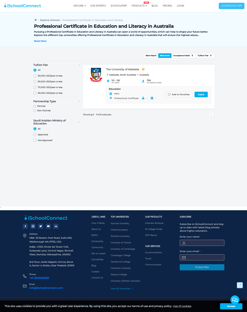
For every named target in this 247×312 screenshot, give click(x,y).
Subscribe (202, 267)
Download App (231, 6)
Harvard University (120, 223)
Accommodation (153, 252)
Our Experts (98, 6)
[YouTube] (48, 226)
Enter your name (190, 236)
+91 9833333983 (39, 278)
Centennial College (120, 262)
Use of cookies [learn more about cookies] (182, 306)
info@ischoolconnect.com (46, 287)
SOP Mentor (151, 235)
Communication (153, 265)
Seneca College (119, 274)
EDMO (95, 235)
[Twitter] (40, 226)
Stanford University (120, 236)
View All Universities (122, 289)
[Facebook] (25, 226)
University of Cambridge (123, 249)
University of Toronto (121, 243)
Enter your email (190, 251)
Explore (79, 5)
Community (97, 247)
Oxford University (119, 230)
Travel (148, 259)
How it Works (98, 223)
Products (138, 4)
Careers (95, 272)
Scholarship (97, 241)
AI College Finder (153, 229)
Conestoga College (120, 255)
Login (180, 6)
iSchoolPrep (119, 6)
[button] (234, 299)
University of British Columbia (125, 281)
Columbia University (121, 268)
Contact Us (97, 278)
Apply (201, 94)
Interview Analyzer (154, 223)
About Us (96, 229)
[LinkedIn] (56, 226)
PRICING (167, 6)
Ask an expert (99, 253)
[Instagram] (33, 226)
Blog (155, 6)
